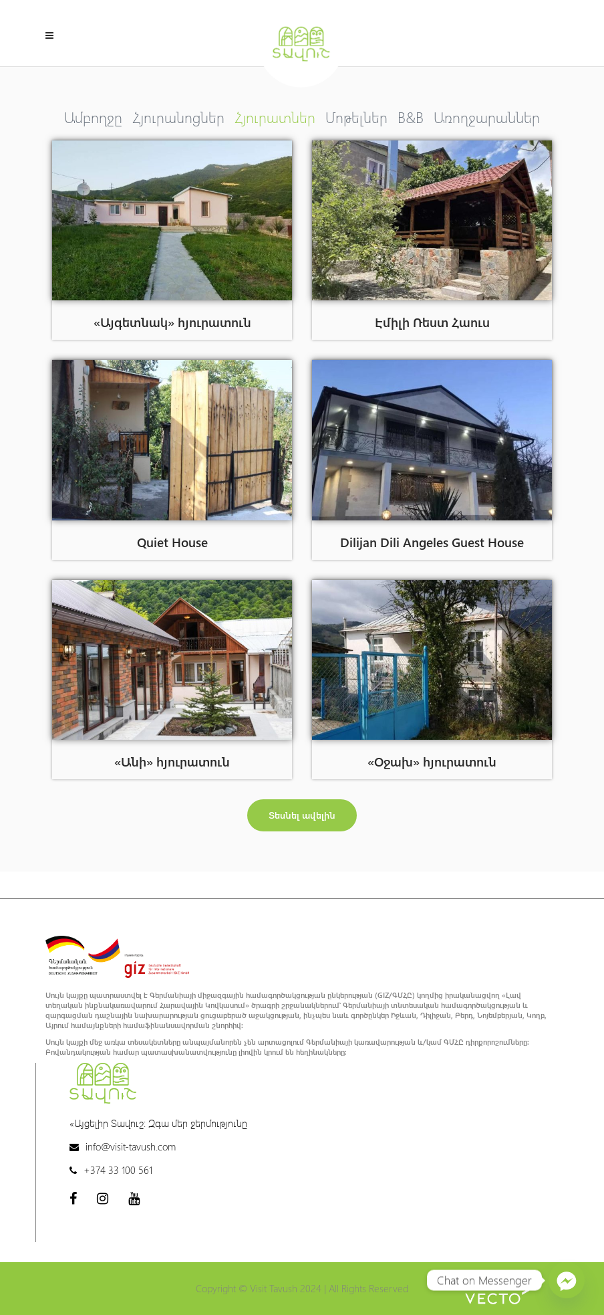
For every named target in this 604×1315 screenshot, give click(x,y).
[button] (302, 815)
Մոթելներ (356, 117)
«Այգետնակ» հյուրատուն (172, 321)
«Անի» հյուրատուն (172, 761)
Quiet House (172, 541)
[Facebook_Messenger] (567, 1280)
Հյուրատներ (275, 117)
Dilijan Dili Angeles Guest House (432, 541)
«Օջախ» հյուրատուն (431, 761)
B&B (411, 117)
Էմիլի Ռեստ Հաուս (432, 321)
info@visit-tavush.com (131, 1146)
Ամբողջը (93, 117)
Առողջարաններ (487, 117)
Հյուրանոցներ (178, 117)
